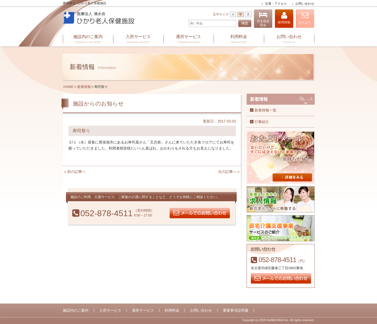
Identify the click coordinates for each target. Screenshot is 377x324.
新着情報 (84, 86)
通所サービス (188, 39)
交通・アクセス (276, 3)
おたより (305, 18)
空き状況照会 (263, 19)
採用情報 (284, 18)
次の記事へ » (229, 171)
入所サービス (138, 39)
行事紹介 (261, 122)
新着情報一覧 (265, 110)
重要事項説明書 (235, 310)
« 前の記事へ (75, 171)
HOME (68, 86)
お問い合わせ (304, 3)
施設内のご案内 (88, 39)
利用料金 (239, 39)
